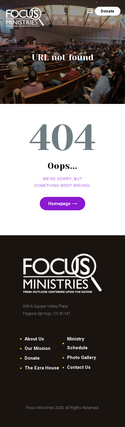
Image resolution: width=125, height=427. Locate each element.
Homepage (59, 203)
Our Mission (37, 348)
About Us (34, 339)
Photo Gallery (81, 357)
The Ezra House (42, 368)
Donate (32, 358)
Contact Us (78, 367)
